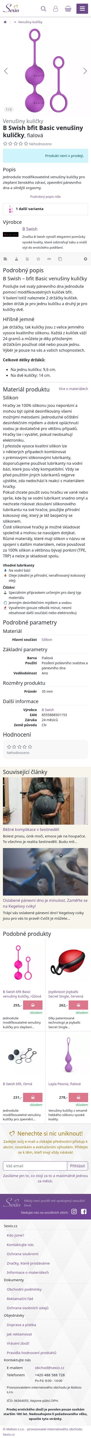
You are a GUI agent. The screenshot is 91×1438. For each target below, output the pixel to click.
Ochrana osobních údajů (28, 1307)
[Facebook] (83, 1212)
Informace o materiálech (28, 1272)
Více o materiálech (73, 388)
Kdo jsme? (15, 1235)
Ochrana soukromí (23, 1253)
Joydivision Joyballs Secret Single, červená (66, 994)
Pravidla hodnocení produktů (31, 1352)
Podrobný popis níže (45, 196)
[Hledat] (43, 11)
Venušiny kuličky (27, 22)
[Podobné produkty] (60, 259)
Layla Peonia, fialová (65, 1084)
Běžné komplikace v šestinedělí (31, 829)
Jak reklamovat (19, 1334)
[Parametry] (27, 259)
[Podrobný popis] (5, 259)
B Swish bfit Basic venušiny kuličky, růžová (22, 994)
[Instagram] (73, 1212)
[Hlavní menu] (82, 9)
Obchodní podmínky (24, 1289)
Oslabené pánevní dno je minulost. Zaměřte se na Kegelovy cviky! (45, 903)
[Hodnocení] (38, 259)
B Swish (29, 229)
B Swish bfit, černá (17, 1084)
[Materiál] (16, 259)
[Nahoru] (85, 259)
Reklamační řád (20, 1298)
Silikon (47, 639)
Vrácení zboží (18, 1343)
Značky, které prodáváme (28, 1263)
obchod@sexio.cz (49, 1367)
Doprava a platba (21, 1324)
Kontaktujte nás (20, 1244)
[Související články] (49, 259)
